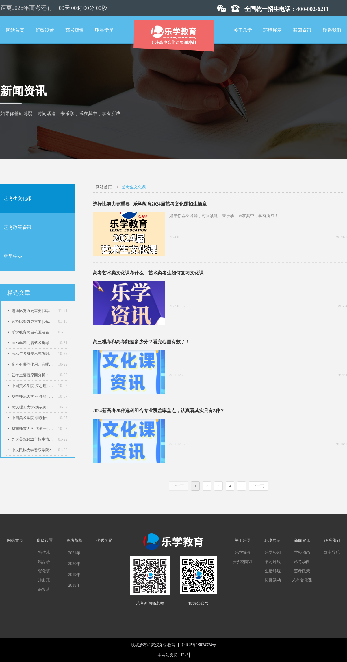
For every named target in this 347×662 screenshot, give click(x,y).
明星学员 (13, 256)
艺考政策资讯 (17, 227)
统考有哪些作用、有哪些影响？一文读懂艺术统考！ (33, 364)
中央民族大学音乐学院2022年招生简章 (33, 450)
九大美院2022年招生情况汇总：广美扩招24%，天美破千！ (33, 439)
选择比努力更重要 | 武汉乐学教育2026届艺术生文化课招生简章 (33, 311)
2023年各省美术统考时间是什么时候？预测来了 (33, 353)
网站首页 (104, 187)
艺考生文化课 (17, 198)
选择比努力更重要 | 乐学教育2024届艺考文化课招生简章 (33, 321)
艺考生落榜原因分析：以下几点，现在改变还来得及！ (33, 375)
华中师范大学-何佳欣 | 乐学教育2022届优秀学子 (33, 396)
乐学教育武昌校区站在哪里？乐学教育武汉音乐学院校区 (33, 332)
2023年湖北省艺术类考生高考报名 (33, 343)
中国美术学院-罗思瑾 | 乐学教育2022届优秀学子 (33, 386)
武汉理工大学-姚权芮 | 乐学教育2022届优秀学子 (33, 407)
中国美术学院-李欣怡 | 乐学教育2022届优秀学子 (33, 418)
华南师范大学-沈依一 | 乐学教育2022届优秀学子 (33, 428)
